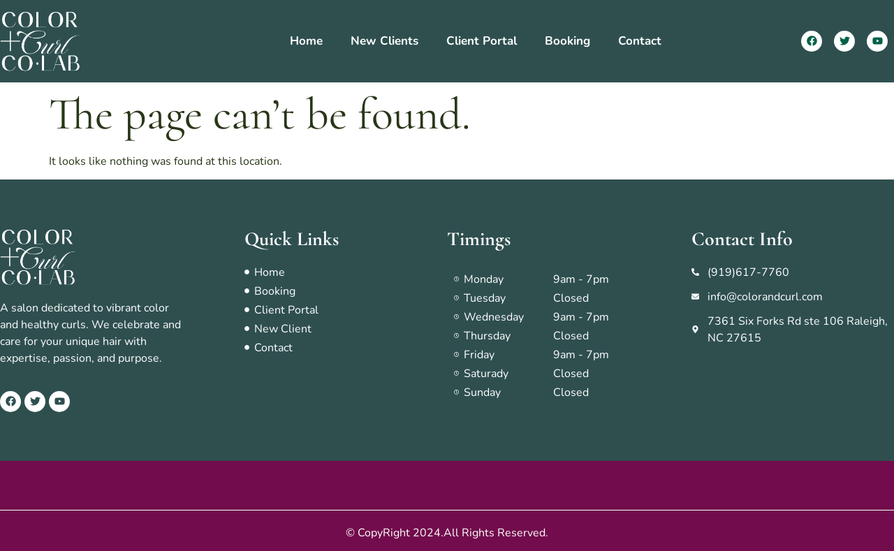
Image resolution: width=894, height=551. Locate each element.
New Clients (384, 41)
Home (306, 41)
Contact (639, 41)
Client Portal (481, 41)
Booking (567, 41)
